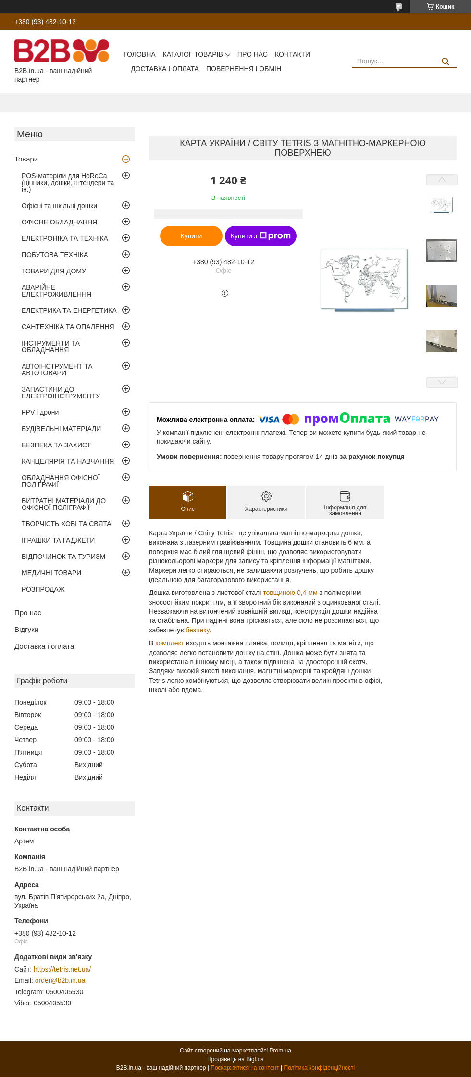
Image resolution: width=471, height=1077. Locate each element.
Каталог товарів (193, 54)
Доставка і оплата (165, 69)
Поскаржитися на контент (245, 1068)
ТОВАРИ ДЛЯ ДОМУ (54, 271)
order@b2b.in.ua (60, 980)
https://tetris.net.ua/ (62, 969)
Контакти (292, 54)
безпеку (197, 630)
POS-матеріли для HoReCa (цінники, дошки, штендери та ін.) (68, 182)
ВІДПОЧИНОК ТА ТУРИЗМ (63, 556)
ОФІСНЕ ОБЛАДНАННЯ (59, 222)
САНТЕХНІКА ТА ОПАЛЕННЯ (68, 327)
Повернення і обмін (243, 69)
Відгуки (26, 629)
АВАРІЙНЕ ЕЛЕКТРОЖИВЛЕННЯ (56, 291)
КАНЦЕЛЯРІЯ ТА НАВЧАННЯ (68, 461)
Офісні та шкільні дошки (59, 206)
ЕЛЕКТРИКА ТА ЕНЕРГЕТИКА (69, 310)
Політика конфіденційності (319, 1068)
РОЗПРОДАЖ (43, 589)
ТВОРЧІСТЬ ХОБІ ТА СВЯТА (67, 524)
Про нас (252, 54)
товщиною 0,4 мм (290, 592)
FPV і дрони (40, 412)
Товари (26, 159)
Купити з (261, 236)
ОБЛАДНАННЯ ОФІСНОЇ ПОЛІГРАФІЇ (61, 481)
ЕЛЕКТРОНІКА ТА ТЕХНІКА (65, 238)
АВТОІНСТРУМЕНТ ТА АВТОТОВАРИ (57, 369)
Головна (139, 54)
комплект (169, 643)
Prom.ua (280, 1050)
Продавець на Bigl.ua (235, 1059)
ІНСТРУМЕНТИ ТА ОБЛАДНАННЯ (51, 346)
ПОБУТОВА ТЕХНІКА (55, 255)
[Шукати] (446, 62)
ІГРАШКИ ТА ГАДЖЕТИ (58, 540)
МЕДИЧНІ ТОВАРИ (51, 573)
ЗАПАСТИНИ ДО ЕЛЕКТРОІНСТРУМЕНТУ (61, 392)
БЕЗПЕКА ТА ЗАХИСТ (56, 445)
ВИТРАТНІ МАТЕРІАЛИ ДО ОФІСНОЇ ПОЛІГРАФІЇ (64, 504)
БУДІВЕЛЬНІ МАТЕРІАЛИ (61, 429)
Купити (191, 236)
